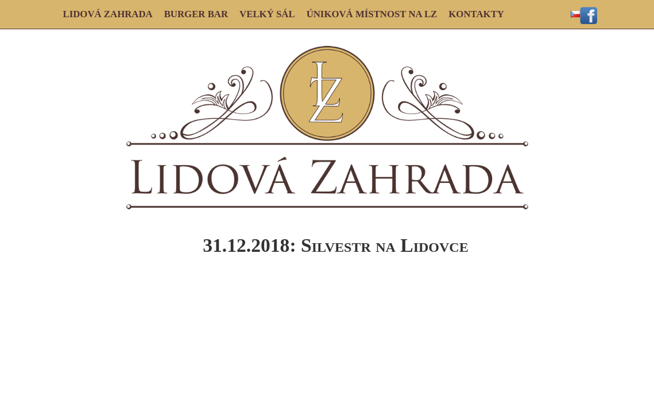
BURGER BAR (196, 14)
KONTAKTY (476, 14)
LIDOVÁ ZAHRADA (108, 14)
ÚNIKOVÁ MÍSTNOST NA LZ (372, 14)
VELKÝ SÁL (267, 14)
